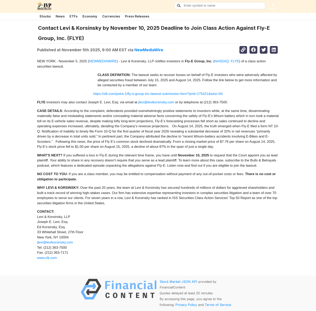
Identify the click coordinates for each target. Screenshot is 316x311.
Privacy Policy (186, 305)
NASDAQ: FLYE (226, 61)
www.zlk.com (47, 258)
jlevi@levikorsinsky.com (156, 102)
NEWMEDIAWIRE (103, 61)
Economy (89, 16)
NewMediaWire (148, 49)
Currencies (111, 16)
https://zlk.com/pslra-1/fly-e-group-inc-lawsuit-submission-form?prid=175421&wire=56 (158, 94)
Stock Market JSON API (178, 282)
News (60, 16)
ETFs (74, 16)
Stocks (45, 16)
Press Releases (137, 16)
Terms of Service (218, 305)
